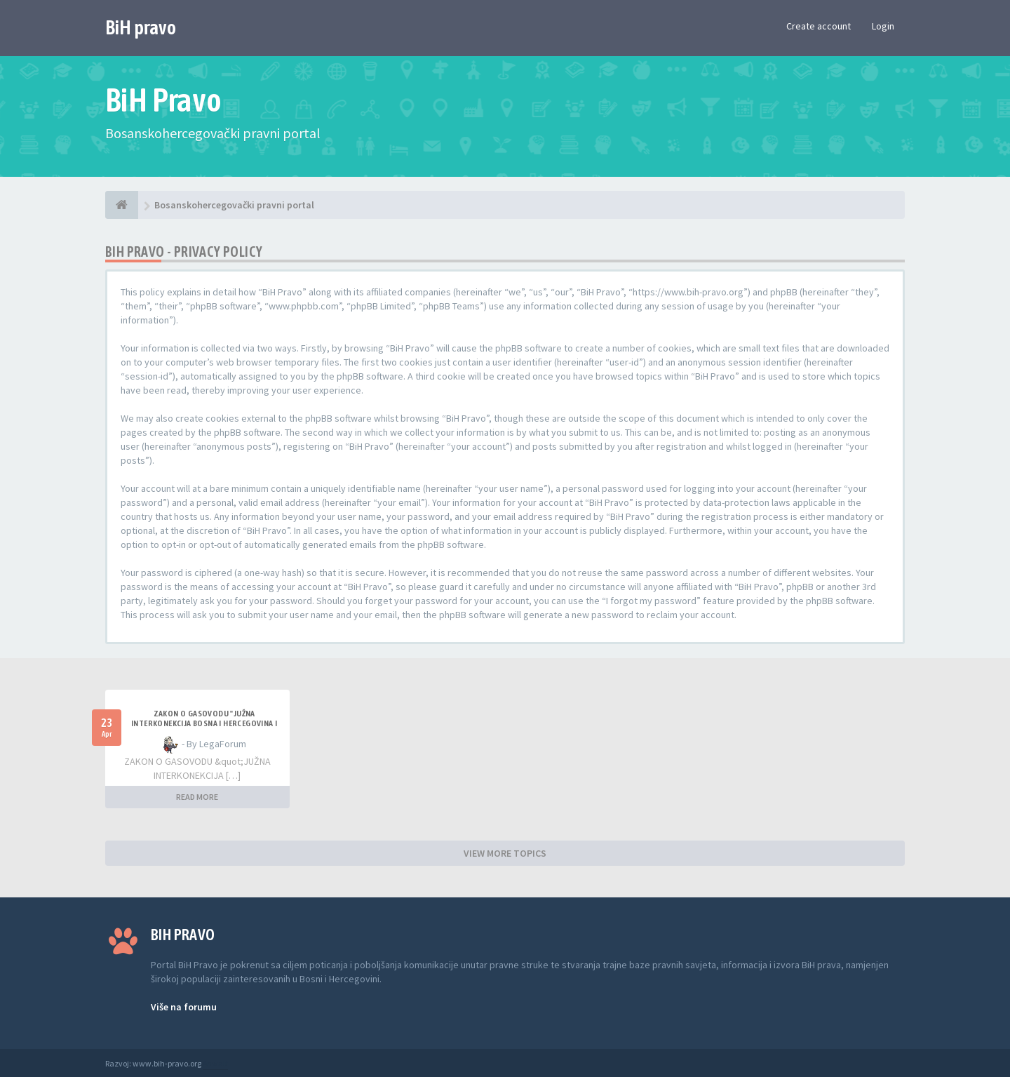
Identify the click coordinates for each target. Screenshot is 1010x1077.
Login (883, 26)
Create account (818, 26)
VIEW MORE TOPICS (505, 853)
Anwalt (215, 1063)
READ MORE (197, 796)
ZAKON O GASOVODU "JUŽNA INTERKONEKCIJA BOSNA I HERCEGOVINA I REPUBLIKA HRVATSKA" (204, 723)
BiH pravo (140, 27)
